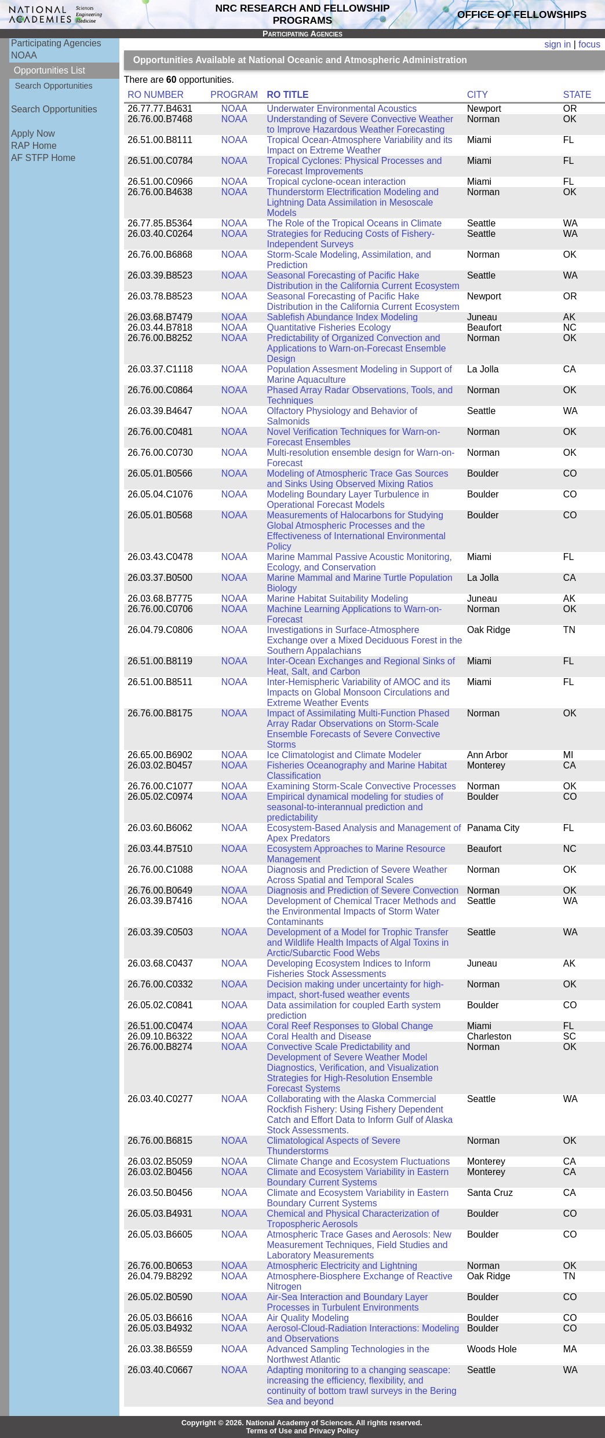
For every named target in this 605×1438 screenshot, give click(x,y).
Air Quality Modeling (308, 1318)
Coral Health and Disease (319, 1036)
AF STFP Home (43, 158)
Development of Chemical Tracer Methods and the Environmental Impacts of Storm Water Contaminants (361, 911)
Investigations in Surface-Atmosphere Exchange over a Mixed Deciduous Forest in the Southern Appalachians (364, 640)
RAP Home (34, 146)
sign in (558, 44)
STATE (577, 95)
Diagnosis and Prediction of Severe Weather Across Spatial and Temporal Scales (357, 875)
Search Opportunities (54, 85)
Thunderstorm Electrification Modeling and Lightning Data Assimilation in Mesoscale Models (353, 202)
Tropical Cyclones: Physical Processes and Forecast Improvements (354, 166)
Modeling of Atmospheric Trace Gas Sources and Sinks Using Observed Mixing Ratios (358, 479)
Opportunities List (49, 70)
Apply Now (33, 133)
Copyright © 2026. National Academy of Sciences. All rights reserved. (301, 1423)
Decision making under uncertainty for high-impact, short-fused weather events (355, 989)
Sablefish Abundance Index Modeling (342, 317)
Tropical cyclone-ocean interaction (336, 181)
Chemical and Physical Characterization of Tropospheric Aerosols (353, 1219)
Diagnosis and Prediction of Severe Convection (363, 890)
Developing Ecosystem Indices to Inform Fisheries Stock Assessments (349, 968)
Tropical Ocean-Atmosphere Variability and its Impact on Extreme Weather (360, 145)
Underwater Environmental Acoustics (342, 109)
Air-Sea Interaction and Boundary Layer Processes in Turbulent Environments (347, 1302)
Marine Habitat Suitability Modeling (338, 598)
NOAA (24, 55)
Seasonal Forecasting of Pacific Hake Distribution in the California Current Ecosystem (363, 280)
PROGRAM (234, 95)
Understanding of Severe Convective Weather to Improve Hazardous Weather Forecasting (360, 124)
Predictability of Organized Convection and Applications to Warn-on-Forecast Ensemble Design (356, 348)
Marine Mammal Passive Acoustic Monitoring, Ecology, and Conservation (359, 562)
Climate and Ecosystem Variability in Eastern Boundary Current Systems (358, 1177)
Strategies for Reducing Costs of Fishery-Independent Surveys (351, 239)
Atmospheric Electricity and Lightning (342, 1266)
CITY (477, 95)
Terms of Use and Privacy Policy (302, 1431)
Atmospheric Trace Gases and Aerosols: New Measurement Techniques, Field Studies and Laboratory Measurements (359, 1245)
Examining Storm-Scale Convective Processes (361, 786)
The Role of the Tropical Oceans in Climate (354, 223)
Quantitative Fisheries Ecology (329, 327)
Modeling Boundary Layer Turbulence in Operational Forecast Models (348, 499)
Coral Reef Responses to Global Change (350, 1026)
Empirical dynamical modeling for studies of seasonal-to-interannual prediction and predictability (355, 807)
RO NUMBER (155, 95)
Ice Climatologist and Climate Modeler (344, 755)
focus (589, 44)
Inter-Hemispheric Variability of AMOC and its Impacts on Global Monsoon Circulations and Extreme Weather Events (358, 692)
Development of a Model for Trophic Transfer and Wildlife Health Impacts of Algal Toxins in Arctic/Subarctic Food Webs (358, 942)
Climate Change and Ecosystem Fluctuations (358, 1161)
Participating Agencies (56, 43)
